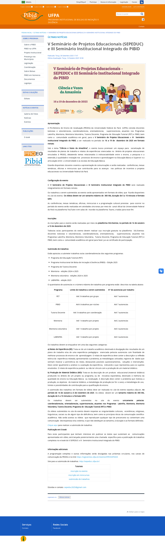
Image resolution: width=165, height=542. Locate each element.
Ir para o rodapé (62, 6)
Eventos (27, 122)
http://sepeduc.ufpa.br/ (89, 461)
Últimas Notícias (39, 33)
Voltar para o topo (135, 512)
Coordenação (29, 67)
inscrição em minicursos (78, 475)
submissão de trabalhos (79, 479)
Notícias (27, 118)
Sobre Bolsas (29, 71)
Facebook (56, 528)
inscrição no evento (79, 471)
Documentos (29, 79)
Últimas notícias (57, 37)
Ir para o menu (39, 6)
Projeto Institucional (32, 52)
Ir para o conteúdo (27, 6)
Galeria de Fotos (31, 114)
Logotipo (27, 83)
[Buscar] (142, 14)
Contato (141, 26)
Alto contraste (138, 7)
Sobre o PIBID (30, 44)
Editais (27, 98)
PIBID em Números (32, 75)
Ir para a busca (51, 6)
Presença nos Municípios (30, 57)
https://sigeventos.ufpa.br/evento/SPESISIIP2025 (97, 457)
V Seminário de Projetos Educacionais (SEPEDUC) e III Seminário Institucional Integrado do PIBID (95, 46)
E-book (27, 137)
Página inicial (27, 33)
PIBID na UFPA (30, 48)
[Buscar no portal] (128, 14)
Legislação (28, 63)
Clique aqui (53, 425)
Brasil (28, 2)
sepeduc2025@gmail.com (75, 487)
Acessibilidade (126, 7)
